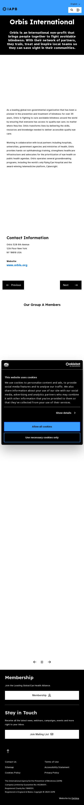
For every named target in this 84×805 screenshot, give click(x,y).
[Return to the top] (8, 751)
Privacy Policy (52, 772)
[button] (76, 3)
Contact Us (10, 761)
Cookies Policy (12, 772)
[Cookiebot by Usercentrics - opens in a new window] (65, 365)
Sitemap (9, 767)
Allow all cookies (42, 426)
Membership (41, 695)
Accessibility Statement (57, 767)
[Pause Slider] (42, 662)
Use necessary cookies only (41, 437)
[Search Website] (72, 10)
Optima (75, 798)
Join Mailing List (41, 734)
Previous (13, 285)
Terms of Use (52, 761)
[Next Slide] (49, 662)
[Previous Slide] (34, 662)
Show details (63, 412)
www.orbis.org (17, 265)
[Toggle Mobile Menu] (78, 10)
